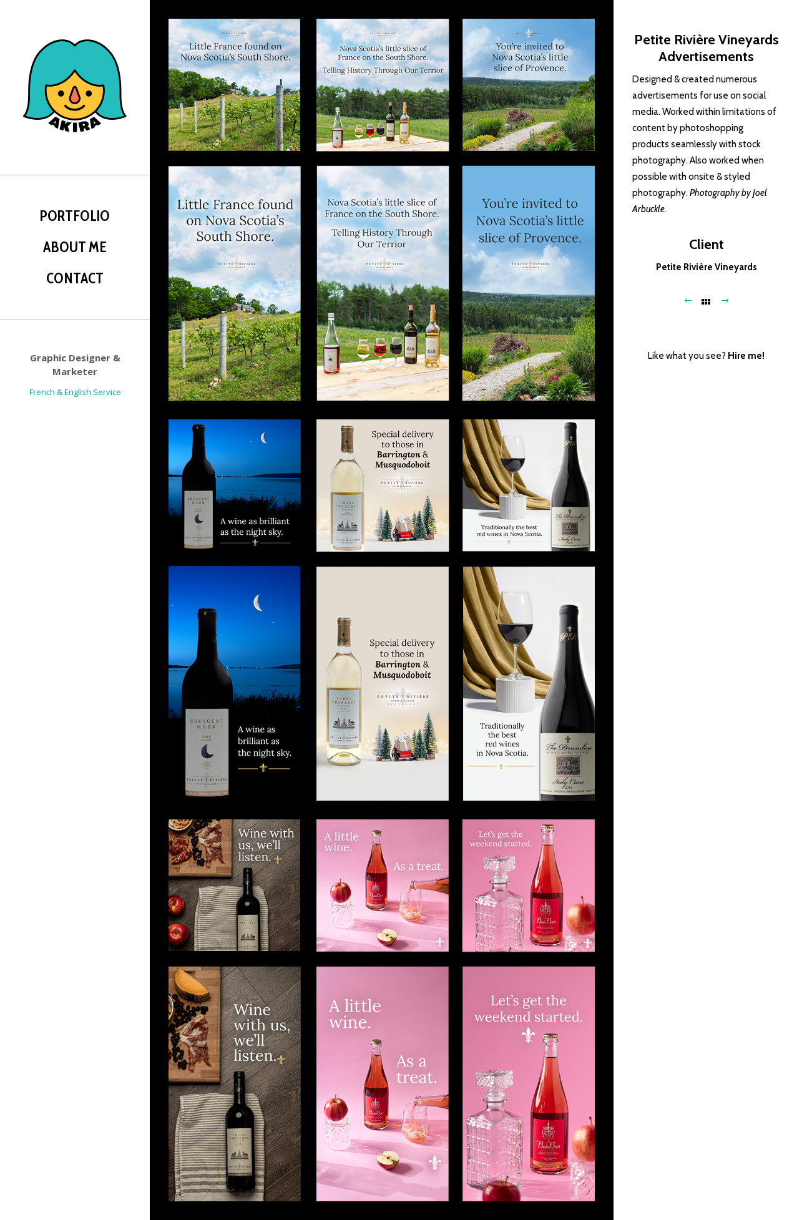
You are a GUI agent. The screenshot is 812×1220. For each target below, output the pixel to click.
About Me (75, 247)
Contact (75, 278)
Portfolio (75, 216)
